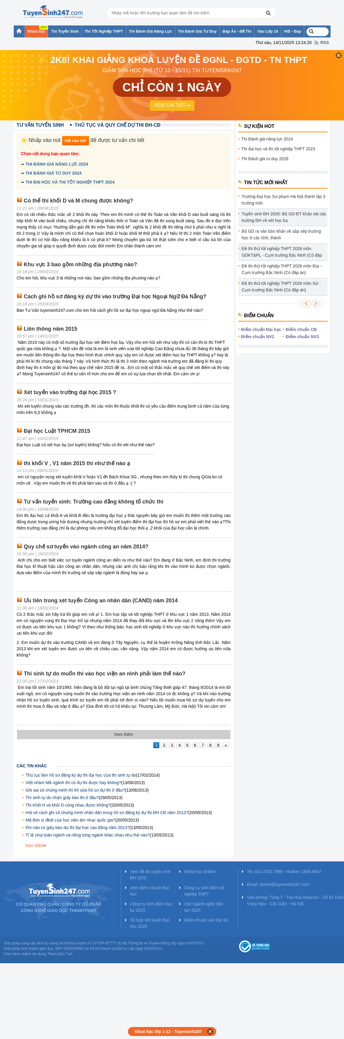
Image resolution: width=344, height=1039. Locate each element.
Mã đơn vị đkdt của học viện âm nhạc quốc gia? (70, 820)
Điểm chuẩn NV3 (302, 336)
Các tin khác (32, 765)
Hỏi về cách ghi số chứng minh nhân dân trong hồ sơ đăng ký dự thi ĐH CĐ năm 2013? (107, 812)
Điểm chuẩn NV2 (257, 336)
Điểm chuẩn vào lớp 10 (205, 920)
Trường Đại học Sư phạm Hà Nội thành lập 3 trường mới (283, 199)
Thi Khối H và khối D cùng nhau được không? (68, 805)
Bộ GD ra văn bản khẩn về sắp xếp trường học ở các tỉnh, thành (281, 234)
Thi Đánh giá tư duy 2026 (265, 158)
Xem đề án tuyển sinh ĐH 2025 (150, 874)
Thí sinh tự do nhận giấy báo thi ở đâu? (62, 797)
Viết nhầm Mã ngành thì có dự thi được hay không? (73, 782)
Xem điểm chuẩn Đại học (149, 890)
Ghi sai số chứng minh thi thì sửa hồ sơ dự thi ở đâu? (75, 790)
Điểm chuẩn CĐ (301, 329)
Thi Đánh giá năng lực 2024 (267, 139)
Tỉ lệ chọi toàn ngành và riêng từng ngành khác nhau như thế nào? (88, 835)
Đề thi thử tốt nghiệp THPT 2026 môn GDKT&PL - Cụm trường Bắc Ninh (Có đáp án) (282, 253)
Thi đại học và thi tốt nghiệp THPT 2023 (278, 148)
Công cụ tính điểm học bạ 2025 (151, 907)
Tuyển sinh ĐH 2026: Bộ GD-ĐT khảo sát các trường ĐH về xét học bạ (284, 217)
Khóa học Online (199, 871)
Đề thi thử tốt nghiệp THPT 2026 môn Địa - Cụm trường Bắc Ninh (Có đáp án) (282, 269)
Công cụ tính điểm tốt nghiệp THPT (204, 890)
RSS (324, 42)
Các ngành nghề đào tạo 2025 (203, 907)
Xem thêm (34, 845)
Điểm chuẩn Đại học (261, 329)
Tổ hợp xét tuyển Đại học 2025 (149, 923)
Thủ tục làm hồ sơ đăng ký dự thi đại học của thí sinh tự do (81, 775)
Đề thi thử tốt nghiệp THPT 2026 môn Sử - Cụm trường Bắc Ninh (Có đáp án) (281, 286)
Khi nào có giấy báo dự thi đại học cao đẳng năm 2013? (78, 827)
